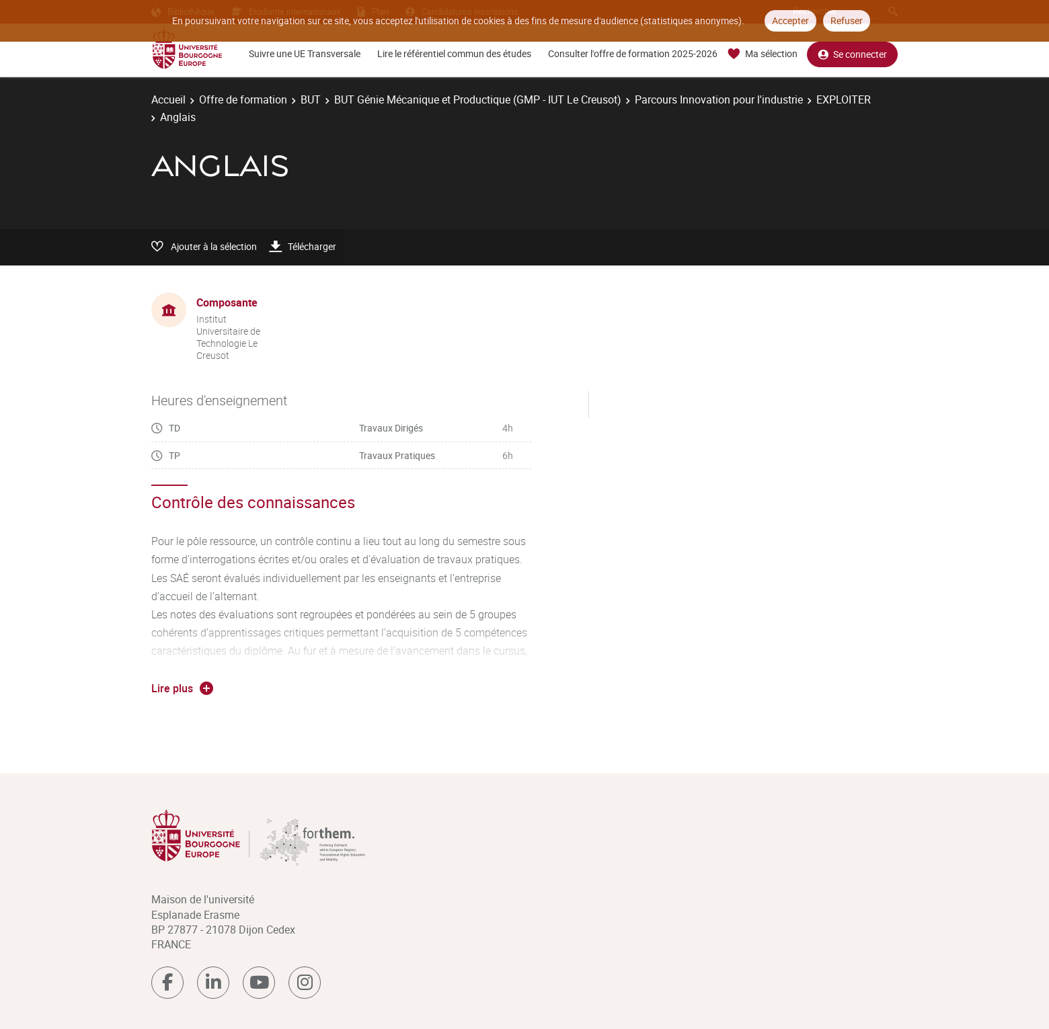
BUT (311, 99)
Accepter (790, 20)
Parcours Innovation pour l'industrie (719, 99)
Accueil (168, 99)
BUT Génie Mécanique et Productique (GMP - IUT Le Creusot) (477, 99)
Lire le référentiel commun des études (454, 53)
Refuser (846, 20)
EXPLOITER (843, 99)
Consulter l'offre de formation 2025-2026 (632, 53)
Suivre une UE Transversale (304, 53)
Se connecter (852, 54)
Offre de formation (243, 99)
